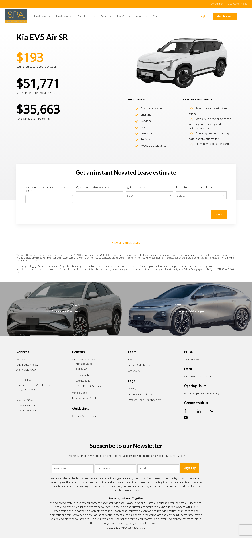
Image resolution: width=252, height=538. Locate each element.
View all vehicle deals (126, 243)
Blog (130, 359)
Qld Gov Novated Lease (85, 415)
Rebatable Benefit (85, 374)
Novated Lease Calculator (86, 398)
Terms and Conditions (140, 394)
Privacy (132, 388)
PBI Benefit (82, 369)
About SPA (134, 370)
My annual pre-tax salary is (94, 187)
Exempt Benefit (84, 380)
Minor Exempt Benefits (88, 386)
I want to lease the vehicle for (196, 187)
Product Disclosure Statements (145, 399)
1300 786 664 (192, 359)
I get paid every (137, 187)
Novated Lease (84, 363)
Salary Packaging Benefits (86, 359)
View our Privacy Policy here (169, 455)
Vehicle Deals (79, 392)
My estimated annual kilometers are (45, 189)
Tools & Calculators (139, 365)
